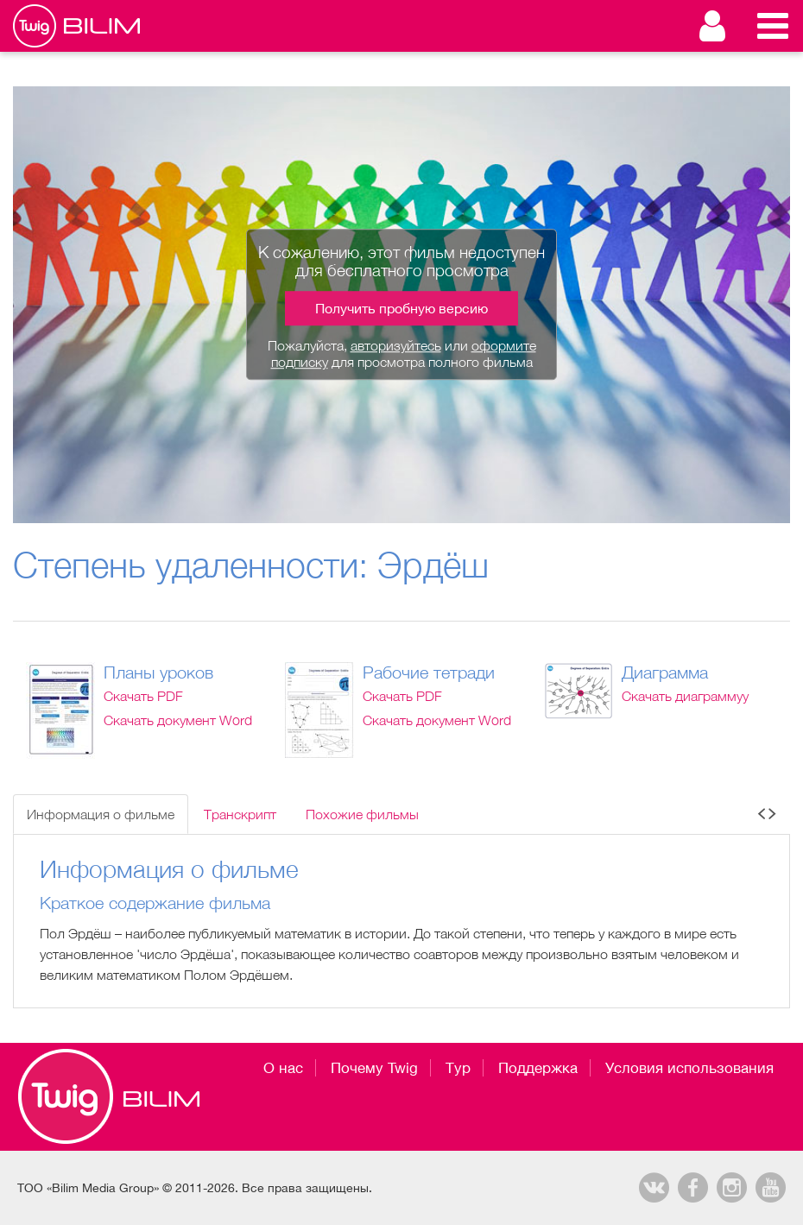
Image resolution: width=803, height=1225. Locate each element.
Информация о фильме (100, 814)
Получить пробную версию (401, 308)
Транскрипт (240, 814)
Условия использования (689, 1068)
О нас (283, 1068)
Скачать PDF (143, 696)
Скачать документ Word (178, 720)
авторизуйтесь (396, 345)
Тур (458, 1068)
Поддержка (538, 1068)
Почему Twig (374, 1068)
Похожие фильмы (362, 814)
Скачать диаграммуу (685, 696)
